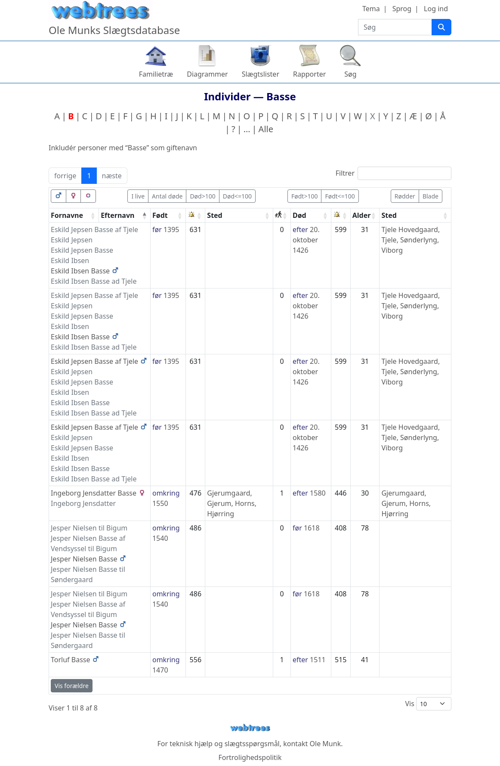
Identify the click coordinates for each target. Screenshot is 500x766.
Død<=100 (237, 196)
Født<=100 (340, 196)
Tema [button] (371, 8)
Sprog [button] (401, 8)
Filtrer (393, 173)
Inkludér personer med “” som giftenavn (123, 147)
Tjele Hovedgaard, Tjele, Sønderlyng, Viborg (410, 240)
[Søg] (441, 27)
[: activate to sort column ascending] (195, 215)
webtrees (250, 727)
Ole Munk (325, 743)
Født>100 (304, 196)
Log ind (436, 8)
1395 (171, 229)
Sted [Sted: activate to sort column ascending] (214, 215)
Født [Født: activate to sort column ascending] (160, 215)
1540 (160, 538)
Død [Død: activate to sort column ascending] (299, 215)
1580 (318, 493)
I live (138, 196)
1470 (160, 670)
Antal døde (167, 196)
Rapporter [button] (309, 74)
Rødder (405, 196)
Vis (428, 703)
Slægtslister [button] (260, 74)
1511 (318, 659)
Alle (266, 129)
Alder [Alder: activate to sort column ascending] (361, 215)
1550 (160, 503)
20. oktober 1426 (306, 240)
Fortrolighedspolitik (249, 757)
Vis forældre (72, 686)
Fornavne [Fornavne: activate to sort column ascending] (67, 215)
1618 (312, 528)
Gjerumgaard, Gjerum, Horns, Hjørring (231, 503)
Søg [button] (350, 74)
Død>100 (202, 196)
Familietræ (156, 74)
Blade (430, 196)
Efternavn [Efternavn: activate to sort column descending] (117, 215)
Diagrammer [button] (207, 74)
